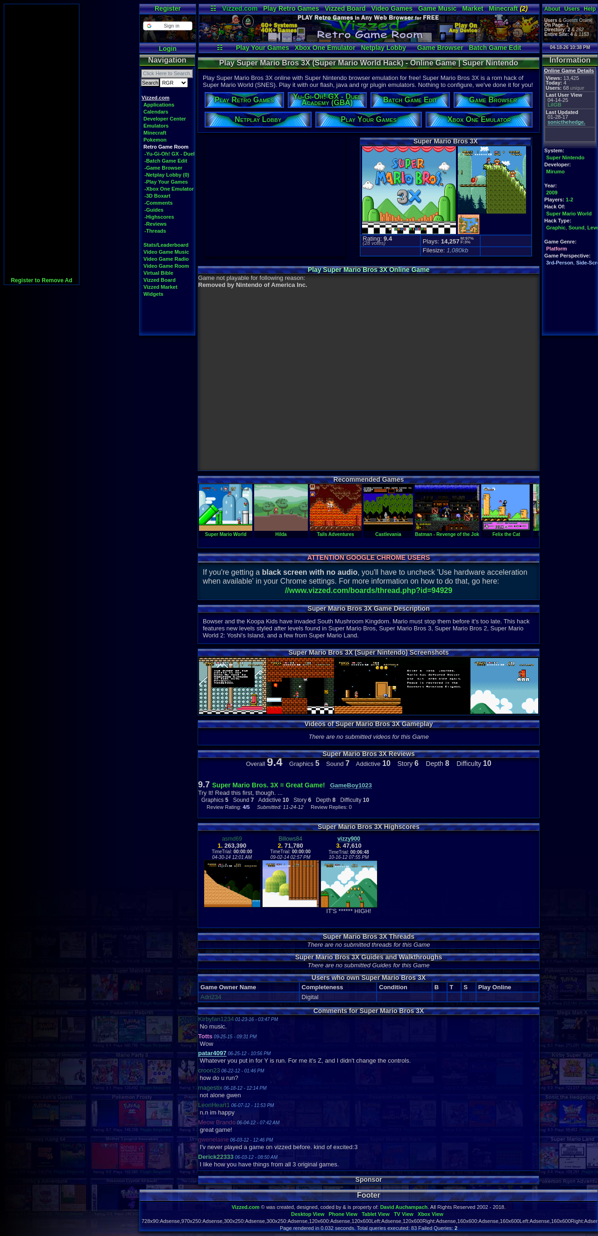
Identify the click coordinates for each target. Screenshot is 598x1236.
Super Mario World (569, 213)
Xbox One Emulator (325, 47)
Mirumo (555, 171)
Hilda (280, 532)
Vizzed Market (160, 287)
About (552, 9)
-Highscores (159, 217)
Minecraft (508, 8)
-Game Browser (163, 168)
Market (472, 8)
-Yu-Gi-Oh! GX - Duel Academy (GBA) (189, 154)
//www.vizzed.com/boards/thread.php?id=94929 (368, 590)
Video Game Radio (166, 259)
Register (168, 8)
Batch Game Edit (495, 47)
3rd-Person (559, 262)
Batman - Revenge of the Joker (449, 532)
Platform (556, 248)
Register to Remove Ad (41, 280)
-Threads (155, 231)
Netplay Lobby (383, 47)
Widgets (153, 294)
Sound (576, 227)
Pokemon (155, 140)
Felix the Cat (506, 532)
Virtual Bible (158, 273)
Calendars (155, 111)
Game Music (437, 8)
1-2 (569, 199)
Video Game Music (166, 252)
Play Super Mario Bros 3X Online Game (369, 269)
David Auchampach (404, 1207)
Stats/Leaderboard (166, 245)
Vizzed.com (239, 8)
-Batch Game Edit (165, 161)
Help (590, 9)
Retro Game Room (166, 147)
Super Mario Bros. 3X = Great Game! (268, 785)
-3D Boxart (157, 196)
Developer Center (164, 118)
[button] (167, 25)
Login (168, 48)
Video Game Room (166, 266)
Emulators (156, 126)
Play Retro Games (291, 8)
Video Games (392, 8)
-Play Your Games (166, 182)
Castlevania (388, 532)
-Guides (154, 210)
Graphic (556, 227)
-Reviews (155, 224)
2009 (551, 192)
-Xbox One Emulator (169, 189)
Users (572, 9)
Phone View (342, 1214)
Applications (158, 104)
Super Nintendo (565, 157)
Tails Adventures (336, 532)
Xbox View (430, 1214)
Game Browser (440, 47)
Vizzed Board (345, 8)
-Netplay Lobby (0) (166, 175)
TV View (403, 1214)
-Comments (158, 203)
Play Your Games (262, 47)
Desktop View (307, 1214)
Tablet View (376, 1214)
